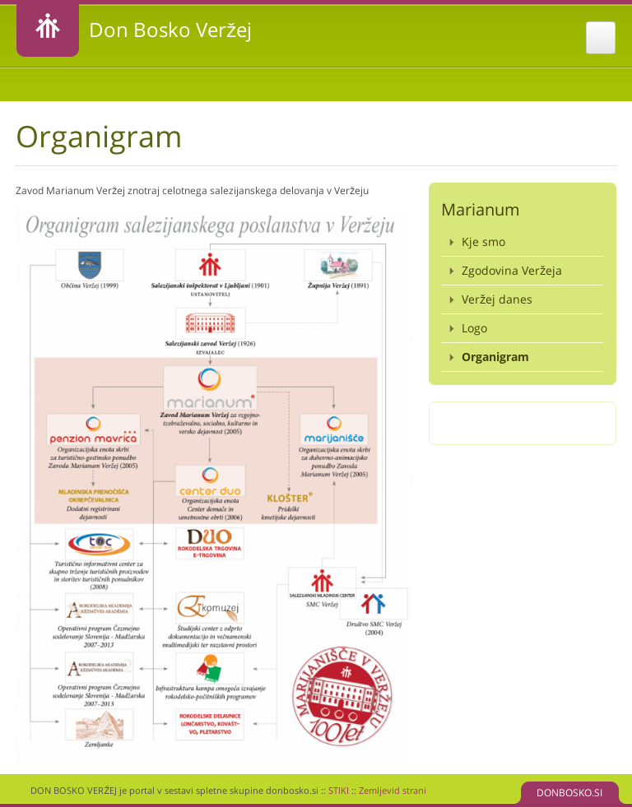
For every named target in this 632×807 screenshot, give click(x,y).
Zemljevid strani (392, 790)
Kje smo (483, 241)
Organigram (495, 356)
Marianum (480, 209)
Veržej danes (497, 299)
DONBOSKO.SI (569, 793)
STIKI (338, 790)
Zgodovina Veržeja (512, 270)
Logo (474, 328)
